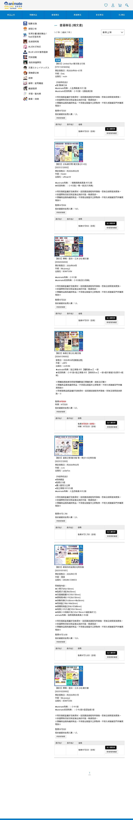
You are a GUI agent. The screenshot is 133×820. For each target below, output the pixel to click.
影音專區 (100, 15)
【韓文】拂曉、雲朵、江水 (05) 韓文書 (72, 259)
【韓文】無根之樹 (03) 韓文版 (68, 353)
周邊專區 (77, 15)
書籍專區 (55, 15)
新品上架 (11, 15)
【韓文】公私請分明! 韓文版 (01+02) (71, 164)
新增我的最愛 (60, 118)
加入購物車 (111, 129)
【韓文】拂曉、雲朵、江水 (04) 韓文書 (72, 688)
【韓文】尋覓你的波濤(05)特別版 (69, 567)
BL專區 (122, 15)
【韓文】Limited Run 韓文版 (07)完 (70, 64)
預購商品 (33, 15)
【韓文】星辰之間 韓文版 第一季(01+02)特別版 (75, 458)
